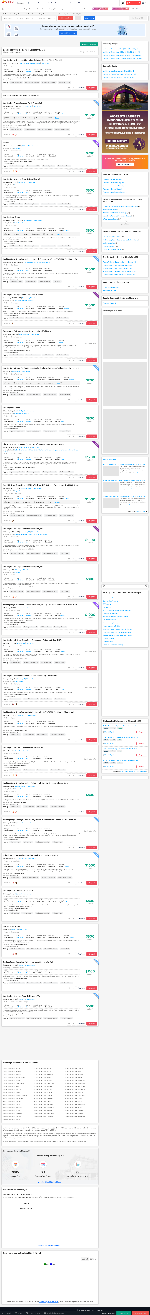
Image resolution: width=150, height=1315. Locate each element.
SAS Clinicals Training (110, 583)
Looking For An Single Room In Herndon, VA (21, 996)
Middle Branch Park (16, 83)
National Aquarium (110, 246)
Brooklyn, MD (22, 183)
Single (106, 655)
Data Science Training (110, 562)
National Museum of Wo (34, 516)
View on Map (45, 64)
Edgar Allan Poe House (32, 83)
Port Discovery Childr (33, 166)
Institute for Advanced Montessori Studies (26, 314)
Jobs (70, 3)
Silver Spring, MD (27, 298)
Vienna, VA (20, 823)
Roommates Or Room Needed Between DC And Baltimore (27, 332)
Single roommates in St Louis (12, 1070)
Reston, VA (14, 930)
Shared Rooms (41, 9)
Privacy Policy (112, 1304)
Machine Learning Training (111, 590)
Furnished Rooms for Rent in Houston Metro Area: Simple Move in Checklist (125, 481)
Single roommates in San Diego (43, 1067)
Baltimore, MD (26, 146)
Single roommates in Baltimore (74, 1037)
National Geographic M (17, 516)
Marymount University (20, 623)
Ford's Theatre (65, 554)
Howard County (35, 64)
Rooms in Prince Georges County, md (115, 192)
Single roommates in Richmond (43, 1064)
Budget (51, 19)
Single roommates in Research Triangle (15, 1064)
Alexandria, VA (22, 859)
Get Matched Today (68, 33)
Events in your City (9, 1296)
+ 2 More (66, 308)
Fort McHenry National (31, 204)
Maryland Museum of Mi (62, 130)
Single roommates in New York (12, 1058)
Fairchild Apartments (50, 395)
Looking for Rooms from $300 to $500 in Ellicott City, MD (121, 52)
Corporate (37, 1304)
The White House (15, 627)
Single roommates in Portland (74, 1061)
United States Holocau (64, 878)
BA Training (107, 568)
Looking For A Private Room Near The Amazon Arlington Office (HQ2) (32, 641)
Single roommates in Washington (75, 1073)
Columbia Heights (19, 682)
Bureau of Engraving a (48, 878)
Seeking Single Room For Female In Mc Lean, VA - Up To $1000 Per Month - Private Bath (40, 605)
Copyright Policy (137, 1304)
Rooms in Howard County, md (112, 180)
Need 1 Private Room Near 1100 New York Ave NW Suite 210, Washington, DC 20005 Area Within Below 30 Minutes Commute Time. (41, 486)
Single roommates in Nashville (12, 1079)
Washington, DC (26, 489)
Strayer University (19, 511)
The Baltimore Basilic (64, 166)
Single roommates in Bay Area (12, 1040)
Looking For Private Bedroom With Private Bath (23, 103)
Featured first (90, 52)
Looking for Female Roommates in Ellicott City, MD (119, 74)
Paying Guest (53, 9)
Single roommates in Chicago (12, 1043)
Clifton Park (57, 282)
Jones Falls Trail (30, 130)
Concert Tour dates (44, 1296)
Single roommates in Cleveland (74, 1043)
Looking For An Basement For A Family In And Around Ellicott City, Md (32, 61)
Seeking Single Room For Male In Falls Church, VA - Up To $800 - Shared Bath (35, 784)
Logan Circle (18, 491)
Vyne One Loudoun (66, 983)
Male (27, 114)
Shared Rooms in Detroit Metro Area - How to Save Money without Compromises (125, 497)
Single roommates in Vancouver (43, 1073)
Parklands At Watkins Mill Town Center (26, 450)
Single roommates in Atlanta (11, 1037)
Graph (85, 1228)
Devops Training (108, 602)
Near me (11, 9)
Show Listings (66, 18)
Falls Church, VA (20, 751)
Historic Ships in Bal (48, 166)
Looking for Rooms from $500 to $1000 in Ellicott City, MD (122, 55)
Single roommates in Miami (11, 1055)
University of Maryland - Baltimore (23, 200)
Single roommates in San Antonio (13, 1067)
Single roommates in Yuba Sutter (44, 1076)
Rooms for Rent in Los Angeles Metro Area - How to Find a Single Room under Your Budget (125, 465)
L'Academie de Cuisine (112, 219)
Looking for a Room (11, 218)
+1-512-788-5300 (84, 1280)
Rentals (55, 3)
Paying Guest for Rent (110, 291)
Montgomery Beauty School (22, 351)
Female (28, 71)
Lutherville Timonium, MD (33, 263)
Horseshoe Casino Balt (49, 83)
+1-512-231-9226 (97, 1280)
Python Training (108, 605)
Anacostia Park (15, 878)
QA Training (107, 571)
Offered (113, 655)
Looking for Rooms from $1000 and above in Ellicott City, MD (122, 58)
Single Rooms (28, 9)
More (94, 3)
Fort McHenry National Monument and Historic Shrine (121, 240)
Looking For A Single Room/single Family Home (23, 295)
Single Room (7, 19)
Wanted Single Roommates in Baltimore (46, 14)
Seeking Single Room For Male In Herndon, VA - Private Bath (28, 962)
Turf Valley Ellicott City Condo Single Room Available (121, 653)
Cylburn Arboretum (16, 130)
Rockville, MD (16, 372)
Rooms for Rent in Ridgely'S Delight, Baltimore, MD (119, 272)
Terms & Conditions (100, 1304)
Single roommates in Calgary (73, 1040)
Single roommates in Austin (42, 1037)
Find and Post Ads (37, 1281)
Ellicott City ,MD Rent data (48, 1271)
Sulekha (8, 3)
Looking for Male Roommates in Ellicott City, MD (118, 71)
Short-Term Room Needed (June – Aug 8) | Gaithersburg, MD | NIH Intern (33, 445)
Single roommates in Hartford (12, 1049)
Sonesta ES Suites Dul (17, 949)
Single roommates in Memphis (43, 1079)
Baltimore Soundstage (17, 166)
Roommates (47, 3)
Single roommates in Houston (43, 1049)
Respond (92, 88)
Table (93, 1228)
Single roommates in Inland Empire (13, 1052)
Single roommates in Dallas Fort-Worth (14, 1046)
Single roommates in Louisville (74, 1083)
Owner (6, 143)
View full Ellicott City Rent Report (50, 1151)
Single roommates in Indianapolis (75, 1049)
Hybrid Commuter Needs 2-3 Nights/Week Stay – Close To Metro (30, 856)
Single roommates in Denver (42, 1046)
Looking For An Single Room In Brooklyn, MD (21, 180)
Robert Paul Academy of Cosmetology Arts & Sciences (30, 277)
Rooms (19, 9)
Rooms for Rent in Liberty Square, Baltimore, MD (119, 275)
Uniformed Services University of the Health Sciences (122, 207)
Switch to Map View (89, 45)
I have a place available (120, 9)
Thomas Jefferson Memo (30, 878)
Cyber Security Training (110, 577)
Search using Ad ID (138, 18)
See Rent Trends (125, 165)
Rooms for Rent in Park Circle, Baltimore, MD (117, 268)
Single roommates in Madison (12, 1086)
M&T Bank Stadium (64, 83)
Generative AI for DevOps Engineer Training (117, 596)
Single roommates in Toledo (73, 1076)
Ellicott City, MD (24, 64)
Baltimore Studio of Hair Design (23, 162)
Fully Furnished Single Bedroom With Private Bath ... (120, 676)
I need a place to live (100, 9)
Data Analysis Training (110, 565)
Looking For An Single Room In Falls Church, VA (23, 748)
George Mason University (21, 838)
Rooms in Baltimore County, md (113, 183)
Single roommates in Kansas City (44, 1052)
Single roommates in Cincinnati (43, 1043)
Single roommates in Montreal (43, 1055)
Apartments (65, 9)
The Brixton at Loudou (50, 949)
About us (79, 1304)
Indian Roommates (7, 14)
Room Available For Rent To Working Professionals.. (121, 688)
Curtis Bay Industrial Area (21, 223)
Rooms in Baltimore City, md (112, 189)
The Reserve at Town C (66, 472)
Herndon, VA (22, 965)
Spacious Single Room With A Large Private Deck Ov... (121, 665)
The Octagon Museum (66, 516)
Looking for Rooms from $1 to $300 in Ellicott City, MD (120, 49)
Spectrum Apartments (17, 395)
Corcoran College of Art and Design (24, 549)
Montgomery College (20, 390)
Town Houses (84, 9)
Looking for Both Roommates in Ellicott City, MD (118, 77)
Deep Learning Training (110, 587)
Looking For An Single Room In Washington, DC (23, 529)
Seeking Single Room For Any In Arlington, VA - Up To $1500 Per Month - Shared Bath (38, 713)
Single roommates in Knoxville (74, 1079)
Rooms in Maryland (109, 303)
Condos (74, 9)
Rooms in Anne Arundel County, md (114, 186)
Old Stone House (46, 627)
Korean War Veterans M (31, 663)
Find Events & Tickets (37, 1292)
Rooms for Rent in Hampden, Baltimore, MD (117, 265)
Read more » (138, 473)
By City (19, 19)
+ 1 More (62, 114)
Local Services (84, 3)
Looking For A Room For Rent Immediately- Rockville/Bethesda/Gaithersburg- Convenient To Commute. (41, 369)
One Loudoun (18, 185)
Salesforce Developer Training (113, 608)
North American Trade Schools (23, 78)
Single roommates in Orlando (43, 1058)
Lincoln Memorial (15, 663)
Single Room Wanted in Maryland (23, 14)
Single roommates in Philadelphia (75, 1058)
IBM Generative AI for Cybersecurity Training (117, 599)
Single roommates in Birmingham (44, 1083)
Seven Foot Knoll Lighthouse (113, 249)
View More (81, 88)
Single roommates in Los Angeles (75, 1052)
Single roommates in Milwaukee (12, 1083)
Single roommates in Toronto (12, 1073)
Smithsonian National (17, 554)
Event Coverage (8, 1299)
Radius (41, 19)
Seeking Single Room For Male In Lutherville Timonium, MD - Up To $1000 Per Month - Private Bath (41, 260)
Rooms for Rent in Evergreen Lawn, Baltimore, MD (119, 262)
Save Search (89, 19)
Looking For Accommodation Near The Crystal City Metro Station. (31, 676)
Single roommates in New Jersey (75, 1055)
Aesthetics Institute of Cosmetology (24, 468)
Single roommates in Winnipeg (12, 1076)
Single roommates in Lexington (43, 1086)
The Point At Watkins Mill (46, 450)
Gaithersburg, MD (24, 448)
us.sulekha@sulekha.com (87, 1284)
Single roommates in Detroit (73, 1046)
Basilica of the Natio (17, 318)
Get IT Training (37, 1286)
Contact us (88, 1304)
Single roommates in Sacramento (75, 1064)
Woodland (17, 789)
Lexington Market (110, 243)
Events (38, 3)
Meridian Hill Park (48, 318)
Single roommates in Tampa (73, 1070)
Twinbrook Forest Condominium (24, 301)
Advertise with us (124, 1304)
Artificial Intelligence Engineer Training (115, 580)
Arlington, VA (21, 644)
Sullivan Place (28, 842)
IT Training (64, 3)
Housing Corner (109, 460)
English (61, 342)
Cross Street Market (64, 204)
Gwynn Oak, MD (27, 106)
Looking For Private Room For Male (18, 891)
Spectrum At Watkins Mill (62, 450)
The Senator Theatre (16, 282)
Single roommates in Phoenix (12, 1061)
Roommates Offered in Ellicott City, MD (133, 699)
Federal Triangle (27, 535)
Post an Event (42, 1299)
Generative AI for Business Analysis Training (117, 593)
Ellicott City (30, 19)
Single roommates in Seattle (73, 1067)
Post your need (123, 1313)
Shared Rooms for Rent (111, 287)
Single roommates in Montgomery (75, 1086)
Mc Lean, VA (21, 608)
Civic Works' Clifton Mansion (113, 237)
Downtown (17, 149)
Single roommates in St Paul (42, 1070)
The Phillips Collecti (62, 318)
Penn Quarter (37, 535)
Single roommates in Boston (42, 1040)
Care (76, 3)
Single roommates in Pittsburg (43, 1061)
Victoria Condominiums (21, 414)
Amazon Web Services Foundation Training (117, 574)
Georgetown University (20, 658)
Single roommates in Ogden (11, 1089)
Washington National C (32, 318)
